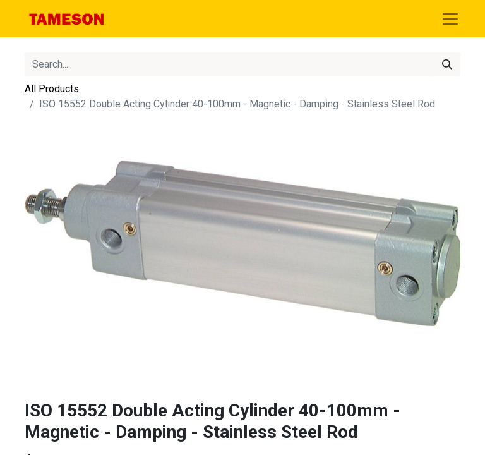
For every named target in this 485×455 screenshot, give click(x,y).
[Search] (447, 64)
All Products (52, 89)
